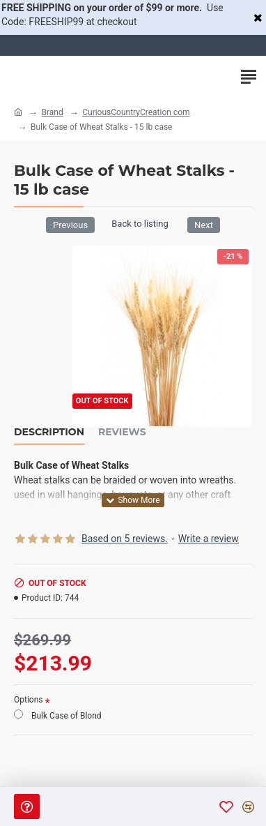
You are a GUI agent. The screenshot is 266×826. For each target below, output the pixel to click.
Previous (70, 225)
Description (49, 432)
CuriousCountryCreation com (135, 112)
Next (203, 225)
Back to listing (139, 223)
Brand (52, 112)
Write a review (208, 538)
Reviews (122, 432)
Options (28, 700)
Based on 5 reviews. (124, 538)
